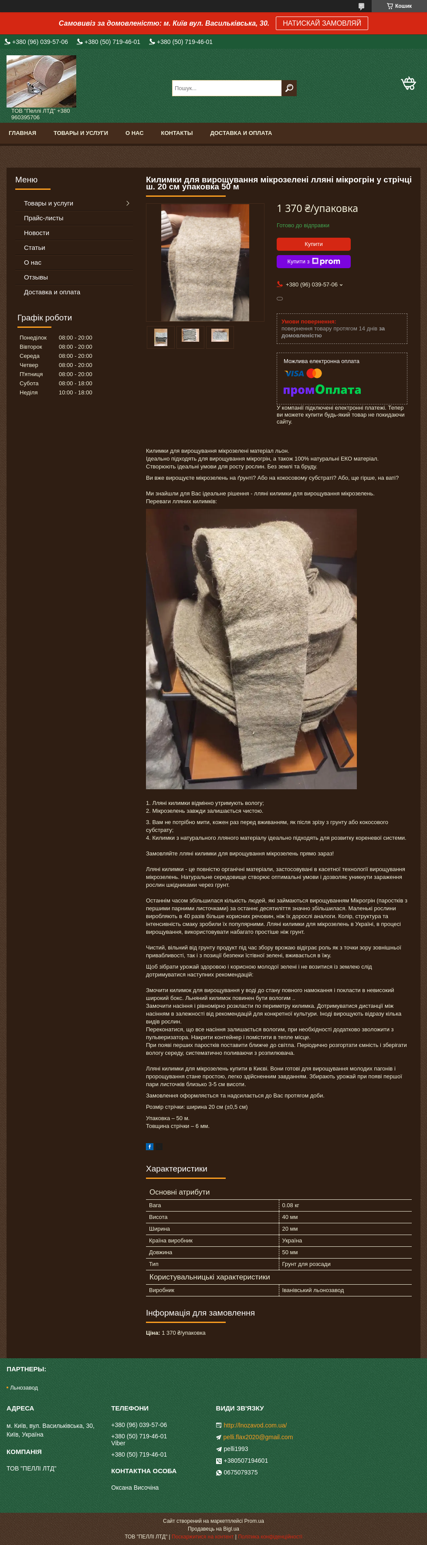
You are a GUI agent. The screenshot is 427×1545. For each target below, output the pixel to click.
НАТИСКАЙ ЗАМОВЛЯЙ (322, 23)
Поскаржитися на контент (203, 1537)
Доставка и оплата (241, 133)
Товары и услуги (81, 133)
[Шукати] (289, 88)
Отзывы (36, 277)
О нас (134, 133)
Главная (22, 133)
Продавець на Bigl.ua (213, 1529)
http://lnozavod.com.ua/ (255, 1425)
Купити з (313, 262)
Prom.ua (254, 1521)
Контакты (177, 133)
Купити (314, 244)
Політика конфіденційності (270, 1537)
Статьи (34, 247)
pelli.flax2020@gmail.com (258, 1437)
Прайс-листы (44, 218)
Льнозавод (24, 1387)
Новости (36, 232)
